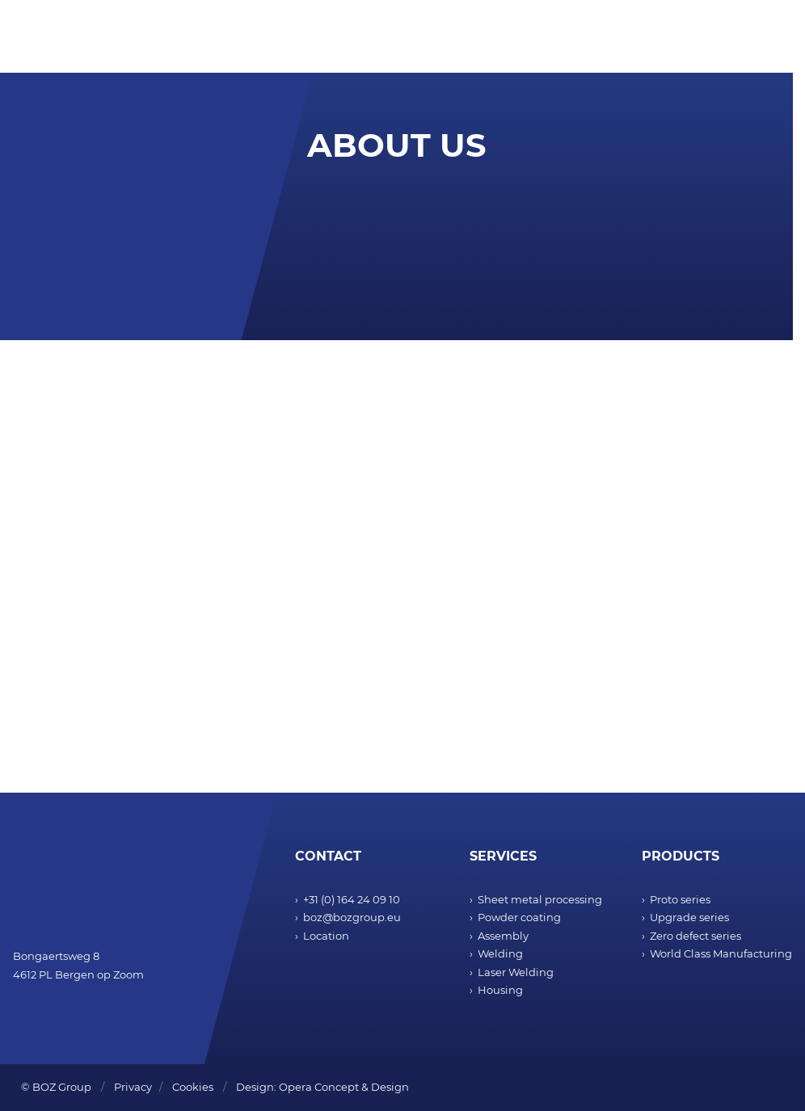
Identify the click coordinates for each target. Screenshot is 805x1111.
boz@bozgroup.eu (352, 917)
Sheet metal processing (540, 899)
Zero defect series (695, 935)
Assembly (503, 935)
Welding (500, 953)
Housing (500, 989)
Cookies (192, 1086)
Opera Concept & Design (344, 1086)
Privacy (133, 1086)
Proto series (680, 899)
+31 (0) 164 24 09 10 (351, 899)
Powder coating (519, 917)
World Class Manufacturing (721, 953)
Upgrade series (689, 917)
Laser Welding (516, 972)
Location (326, 935)
